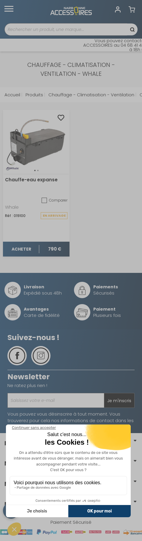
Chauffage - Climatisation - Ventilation (90, 95)
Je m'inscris (119, 401)
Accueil (12, 95)
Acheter (21, 249)
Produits (33, 95)
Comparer (54, 200)
